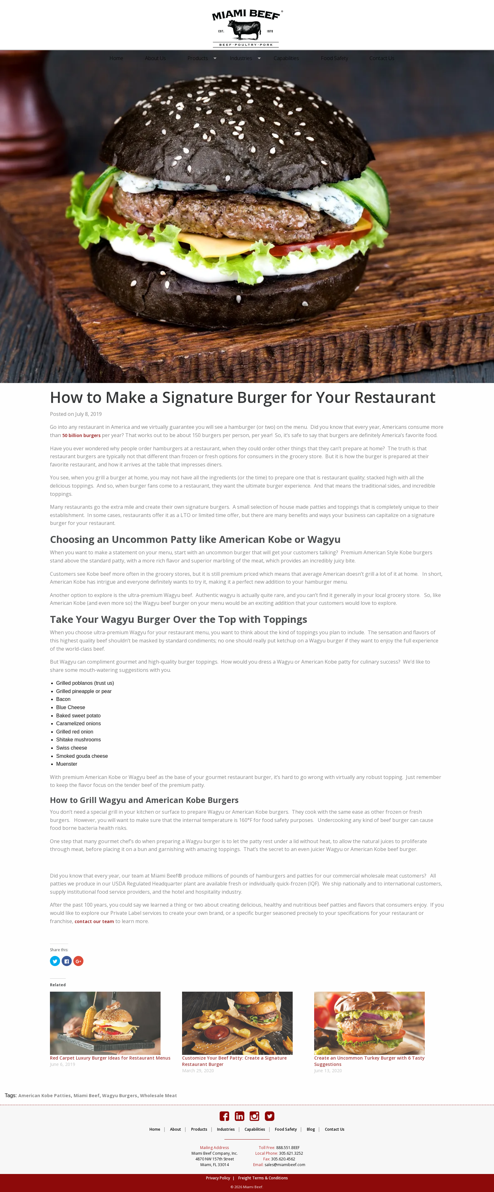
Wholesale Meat (158, 1095)
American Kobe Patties (44, 1095)
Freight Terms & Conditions (263, 1178)
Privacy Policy (218, 1178)
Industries (241, 58)
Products (200, 58)
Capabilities (283, 58)
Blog (311, 1129)
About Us (158, 58)
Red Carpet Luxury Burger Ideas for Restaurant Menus (110, 1058)
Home (119, 58)
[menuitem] (119, 58)
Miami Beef (87, 1095)
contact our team (94, 921)
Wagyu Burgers (119, 1095)
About (175, 1129)
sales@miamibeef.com (279, 1164)
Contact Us (379, 58)
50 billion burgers (81, 435)
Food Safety (331, 58)
